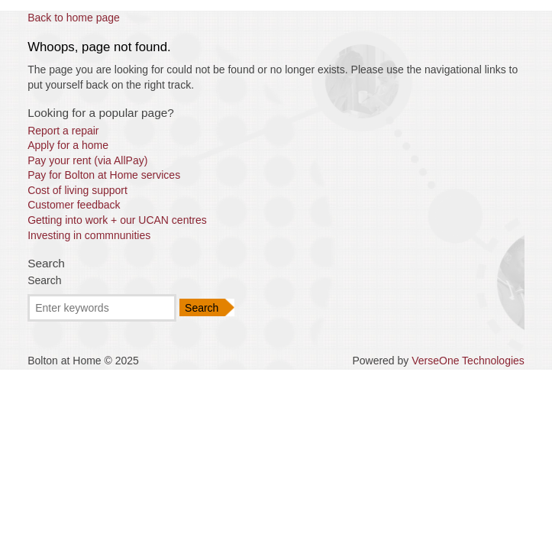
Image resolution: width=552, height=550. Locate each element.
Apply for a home (67, 145)
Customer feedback (73, 205)
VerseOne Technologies (468, 360)
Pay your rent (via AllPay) (87, 160)
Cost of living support (77, 190)
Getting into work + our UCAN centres (117, 220)
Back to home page (73, 17)
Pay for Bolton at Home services (103, 175)
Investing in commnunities (88, 235)
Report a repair (62, 131)
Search (44, 280)
